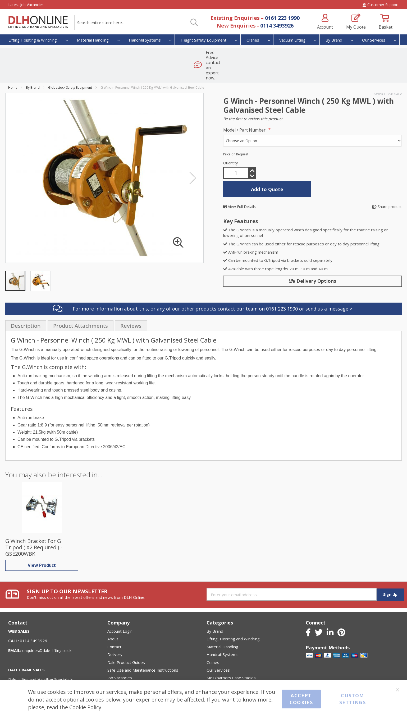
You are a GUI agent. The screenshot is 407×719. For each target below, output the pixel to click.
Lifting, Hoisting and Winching (233, 617)
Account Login (119, 609)
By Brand (33, 66)
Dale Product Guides (126, 640)
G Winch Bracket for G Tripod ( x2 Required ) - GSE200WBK (33, 526)
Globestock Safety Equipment (70, 66)
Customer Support (381, 4)
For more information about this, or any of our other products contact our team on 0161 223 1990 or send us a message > (212, 287)
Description (26, 304)
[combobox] (137, 22)
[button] (192, 156)
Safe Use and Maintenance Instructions (142, 648)
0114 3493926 (277, 25)
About (112, 617)
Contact (114, 625)
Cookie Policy (85, 707)
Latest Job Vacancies (26, 4)
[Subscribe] (390, 573)
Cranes (213, 640)
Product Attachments (80, 304)
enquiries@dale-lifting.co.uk (46, 628)
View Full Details (239, 185)
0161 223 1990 (282, 17)
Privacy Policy (119, 664)
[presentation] (25, 304)
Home (12, 66)
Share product (387, 185)
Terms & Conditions (125, 672)
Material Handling (222, 625)
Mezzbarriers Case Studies (231, 656)
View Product (42, 544)
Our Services (218, 648)
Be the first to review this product (252, 97)
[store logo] (38, 22)
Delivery (114, 633)
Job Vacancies (119, 656)
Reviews (130, 304)
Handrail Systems (223, 633)
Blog (111, 679)
